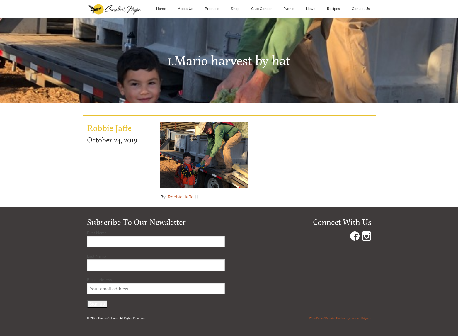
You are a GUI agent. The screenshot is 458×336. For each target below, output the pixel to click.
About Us (185, 8)
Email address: (156, 285)
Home (161, 8)
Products (212, 8)
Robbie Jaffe (181, 197)
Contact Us (361, 8)
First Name (97, 232)
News (310, 8)
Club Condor (261, 8)
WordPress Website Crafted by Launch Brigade (340, 318)
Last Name (96, 256)
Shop (235, 8)
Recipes (333, 8)
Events (288, 8)
